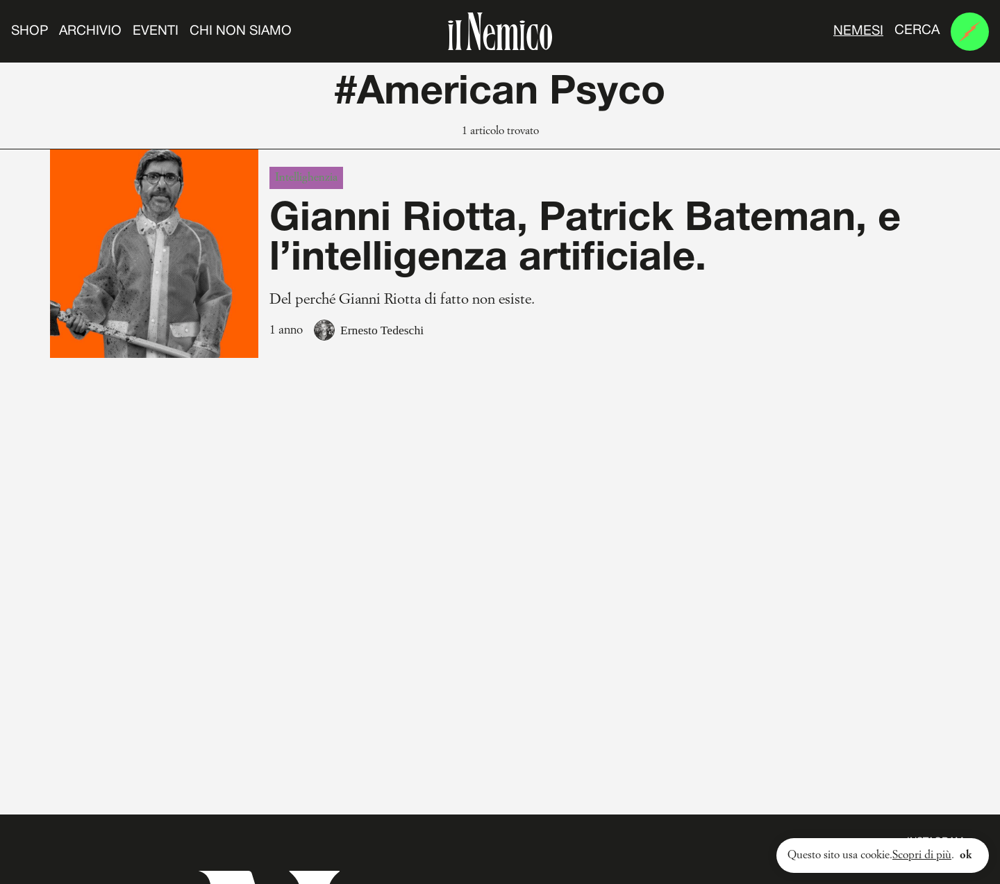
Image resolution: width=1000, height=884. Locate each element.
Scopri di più (921, 855)
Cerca (917, 30)
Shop (29, 31)
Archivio (90, 31)
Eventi (155, 31)
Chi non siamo (241, 31)
